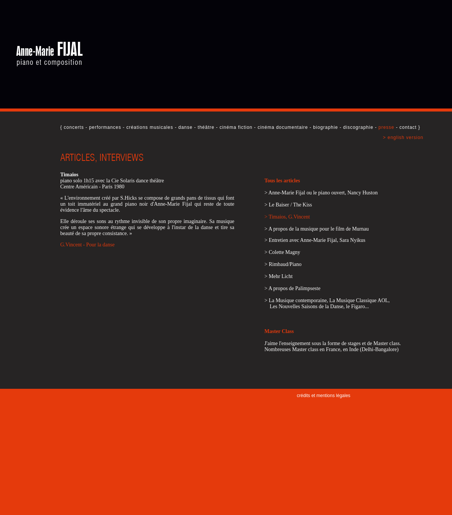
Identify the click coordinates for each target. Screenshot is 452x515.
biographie (325, 127)
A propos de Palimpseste (295, 288)
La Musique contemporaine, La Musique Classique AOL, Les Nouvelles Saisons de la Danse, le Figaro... (327, 303)
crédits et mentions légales (323, 395)
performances (105, 127)
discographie (358, 127)
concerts (74, 127)
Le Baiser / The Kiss (290, 205)
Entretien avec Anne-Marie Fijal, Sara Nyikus (317, 240)
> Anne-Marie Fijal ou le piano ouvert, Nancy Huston (321, 193)
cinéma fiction (236, 127)
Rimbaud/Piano (285, 264)
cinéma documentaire (283, 127)
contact (408, 127)
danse (185, 127)
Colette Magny (284, 252)
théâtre (206, 127)
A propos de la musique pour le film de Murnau (319, 229)
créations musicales (149, 127)
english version (405, 137)
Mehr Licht (280, 276)
